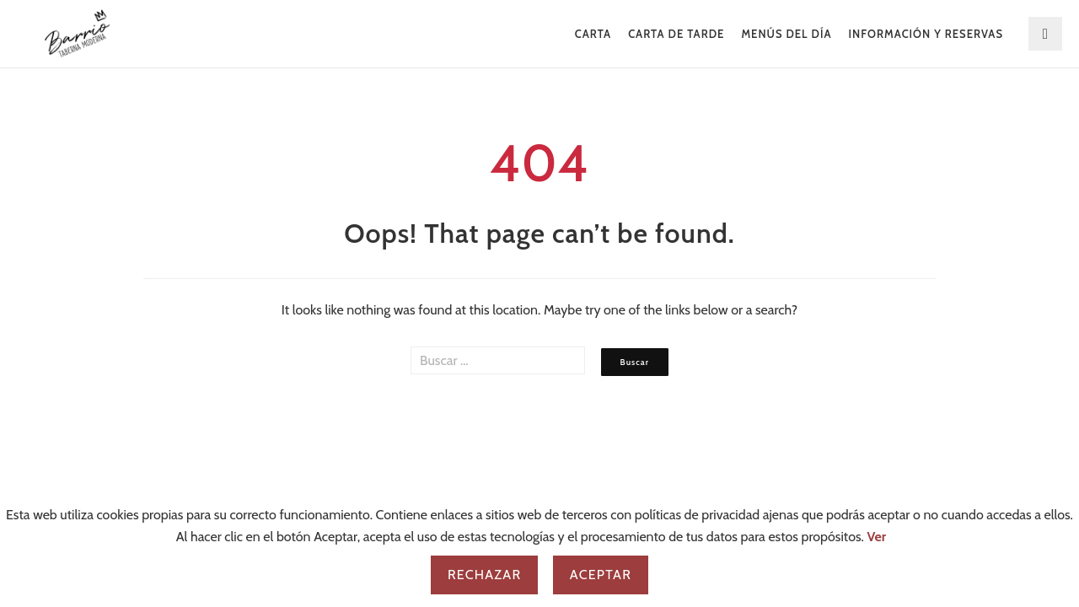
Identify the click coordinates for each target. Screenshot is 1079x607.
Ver (877, 537)
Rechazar (484, 575)
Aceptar (600, 575)
